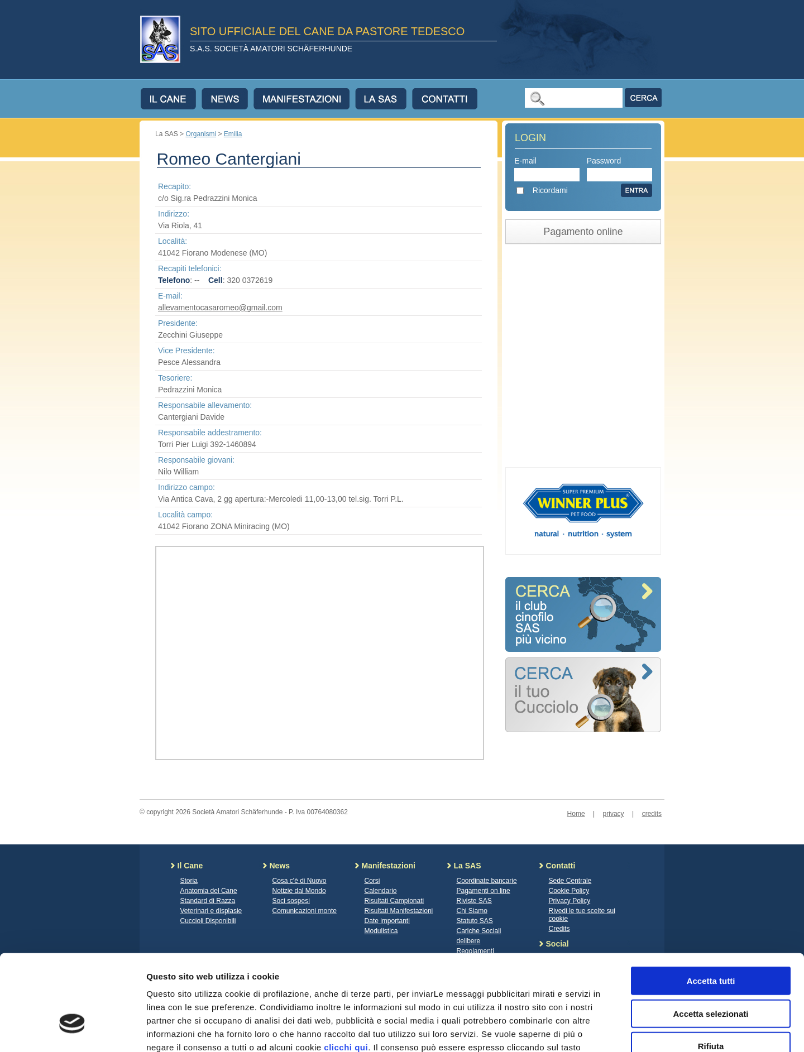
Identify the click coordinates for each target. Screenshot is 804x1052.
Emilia (233, 134)
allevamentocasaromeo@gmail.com (220, 307)
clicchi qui (346, 971)
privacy (613, 814)
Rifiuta (711, 970)
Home (576, 814)
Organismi (200, 134)
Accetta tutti (711, 905)
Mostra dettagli (587, 1030)
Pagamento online (583, 231)
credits (652, 814)
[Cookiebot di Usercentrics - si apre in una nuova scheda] (72, 1030)
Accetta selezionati (710, 938)
